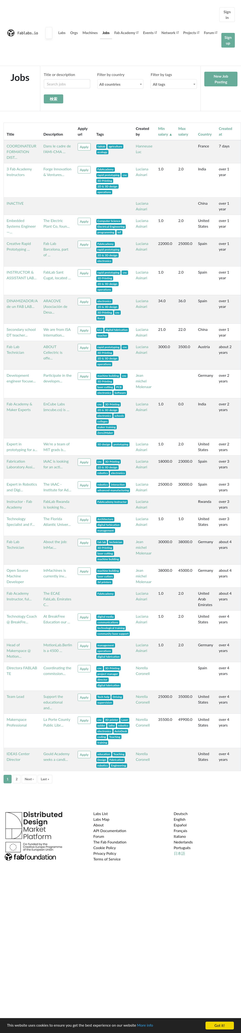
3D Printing (105, 180)
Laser (124, 720)
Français (180, 830)
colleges (103, 421)
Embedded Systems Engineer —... (21, 226)
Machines (90, 33)
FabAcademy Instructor (112, 502)
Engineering (118, 765)
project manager (108, 674)
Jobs (106, 33)
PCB (118, 387)
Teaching (114, 737)
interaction (118, 484)
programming (106, 232)
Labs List (100, 813)
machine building (108, 375)
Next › (29, 779)
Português (182, 847)
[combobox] (120, 84)
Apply (84, 147)
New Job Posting (221, 79)
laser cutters (105, 576)
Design (102, 760)
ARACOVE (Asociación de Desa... (55, 306)
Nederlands (183, 842)
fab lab (102, 542)
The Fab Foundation (109, 842)
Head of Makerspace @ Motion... (19, 650)
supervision (105, 702)
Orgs (74, 33)
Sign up (228, 40)
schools (119, 415)
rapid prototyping (109, 175)
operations (104, 192)
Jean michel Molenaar (144, 381)
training (102, 742)
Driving (117, 697)
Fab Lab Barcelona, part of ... (55, 249)
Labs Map (101, 819)
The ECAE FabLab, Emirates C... (57, 599)
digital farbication (109, 525)
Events (150, 33)
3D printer (111, 720)
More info (146, 1025)
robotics (103, 473)
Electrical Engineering (111, 226)
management (106, 530)
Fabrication (116, 760)
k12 (100, 330)
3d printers (104, 582)
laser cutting (105, 387)
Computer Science (109, 221)
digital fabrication (117, 330)
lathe (111, 725)
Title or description (59, 74)
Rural (101, 318)
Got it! (219, 1025)
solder (101, 725)
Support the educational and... (53, 702)
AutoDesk (120, 731)
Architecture (105, 519)
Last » (45, 779)
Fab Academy (126, 33)
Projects (191, 33)
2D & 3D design (107, 186)
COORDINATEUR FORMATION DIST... (21, 152)
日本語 (179, 853)
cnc (125, 175)
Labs (62, 33)
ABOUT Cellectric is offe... (52, 352)
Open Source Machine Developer (17, 576)
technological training (111, 628)
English (180, 819)
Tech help (104, 697)
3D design (104, 444)
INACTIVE (15, 203)
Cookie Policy (104, 847)
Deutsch (181, 813)
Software (120, 393)
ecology (102, 152)
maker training (107, 427)
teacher (102, 335)
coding (102, 737)
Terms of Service (106, 859)
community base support (113, 633)
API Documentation (109, 830)
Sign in (227, 14)
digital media (106, 616)
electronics (104, 261)
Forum (210, 33)
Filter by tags (161, 74)
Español (180, 825)
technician (115, 542)
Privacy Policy (104, 853)
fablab (101, 146)
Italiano (180, 836)
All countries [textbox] (109, 84)
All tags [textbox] (159, 84)
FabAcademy (106, 169)
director (102, 679)
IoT (119, 232)
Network (170, 33)
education (104, 754)
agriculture (115, 146)
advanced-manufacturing (113, 490)
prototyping (120, 444)
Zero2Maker (105, 432)
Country (205, 134)
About (98, 825)
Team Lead (15, 696)
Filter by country (111, 74)
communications (108, 622)
